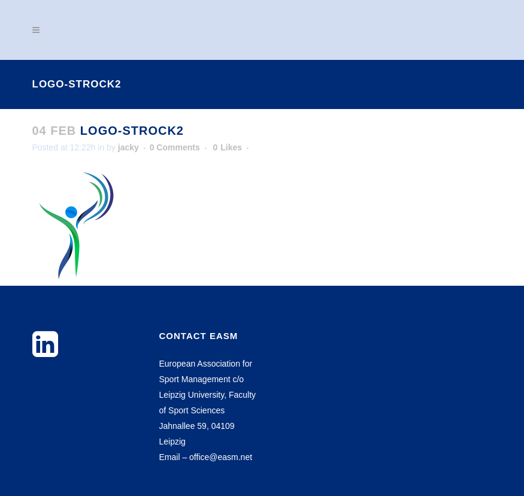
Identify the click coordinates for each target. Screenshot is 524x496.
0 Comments (175, 147)
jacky (128, 147)
